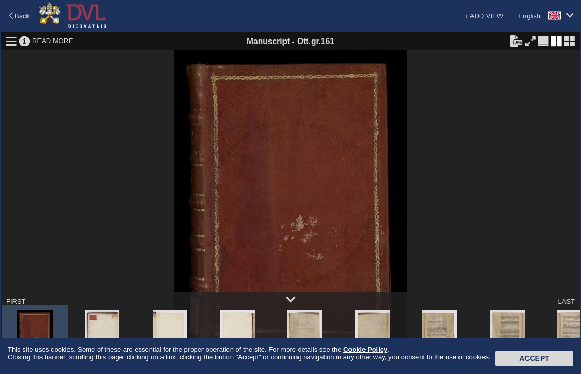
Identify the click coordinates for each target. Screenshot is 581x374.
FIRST (16, 301)
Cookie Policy (365, 349)
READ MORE (52, 41)
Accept (534, 358)
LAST (566, 301)
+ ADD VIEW (483, 16)
